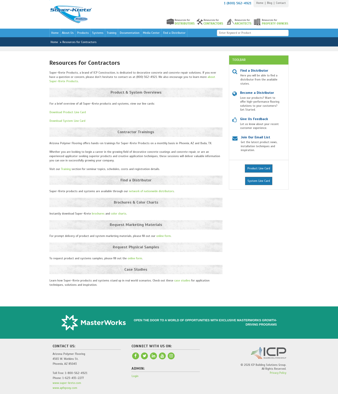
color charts (118, 213)
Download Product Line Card (67, 112)
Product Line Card (258, 168)
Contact (281, 3)
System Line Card (258, 181)
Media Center (151, 33)
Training (111, 33)
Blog (269, 3)
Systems (97, 33)
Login (134, 376)
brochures (98, 213)
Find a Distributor (174, 33)
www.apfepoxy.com (65, 388)
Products (83, 33)
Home (259, 3)
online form (163, 236)
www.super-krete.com (67, 383)
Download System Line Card (67, 121)
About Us (68, 33)
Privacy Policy (278, 373)
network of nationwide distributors (151, 191)
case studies (182, 280)
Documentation (129, 33)
